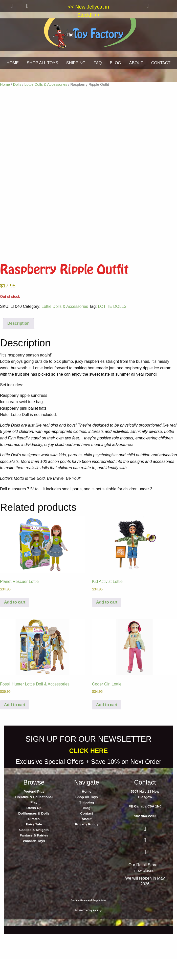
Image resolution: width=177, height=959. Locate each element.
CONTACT (160, 63)
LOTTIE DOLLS (112, 338)
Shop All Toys (86, 829)
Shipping (86, 834)
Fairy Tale (34, 856)
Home (5, 84)
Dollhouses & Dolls (34, 845)
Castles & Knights (34, 862)
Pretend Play (34, 823)
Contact (86, 845)
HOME (13, 63)
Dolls (17, 84)
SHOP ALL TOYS (42, 63)
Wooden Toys (34, 873)
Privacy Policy (86, 856)
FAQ (98, 63)
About (87, 851)
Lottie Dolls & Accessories (46, 84)
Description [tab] (18, 355)
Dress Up (33, 840)
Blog (86, 840)
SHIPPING (75, 63)
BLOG (115, 63)
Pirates (33, 851)
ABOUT (136, 63)
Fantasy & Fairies (34, 867)
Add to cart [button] (14, 634)
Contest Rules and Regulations (88, 932)
